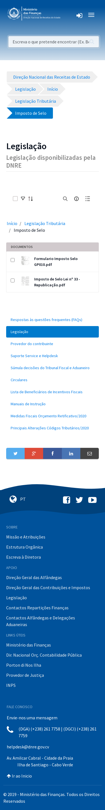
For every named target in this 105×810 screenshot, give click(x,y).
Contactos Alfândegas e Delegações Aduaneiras (40, 621)
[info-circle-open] (76, 198)
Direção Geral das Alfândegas (34, 577)
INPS (11, 685)
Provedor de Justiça (25, 675)
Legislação (16, 597)
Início (12, 223)
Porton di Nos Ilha (23, 665)
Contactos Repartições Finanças (37, 607)
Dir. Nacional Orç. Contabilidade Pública (44, 655)
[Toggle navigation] (69, 15)
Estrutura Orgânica (24, 547)
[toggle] (23, 198)
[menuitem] (52, 320)
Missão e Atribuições (25, 537)
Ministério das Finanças (28, 645)
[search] (65, 198)
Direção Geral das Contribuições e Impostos (48, 587)
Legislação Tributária (44, 223)
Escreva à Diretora (23, 557)
